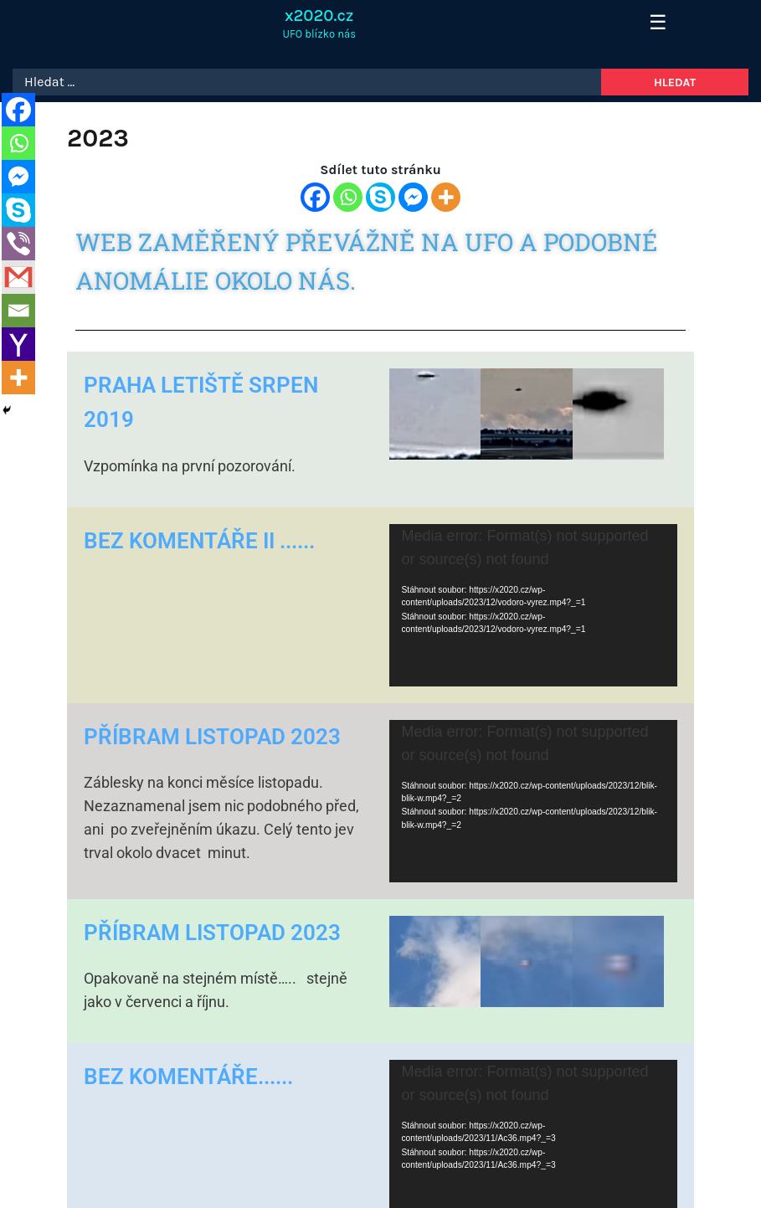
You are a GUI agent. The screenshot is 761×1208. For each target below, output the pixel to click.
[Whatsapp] (348, 197)
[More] (445, 197)
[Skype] (380, 197)
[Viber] (18, 243)
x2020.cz (319, 15)
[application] (533, 605)
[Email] (18, 310)
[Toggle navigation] (652, 23)
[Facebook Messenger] (413, 197)
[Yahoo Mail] (18, 344)
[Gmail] (18, 277)
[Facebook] (315, 197)
